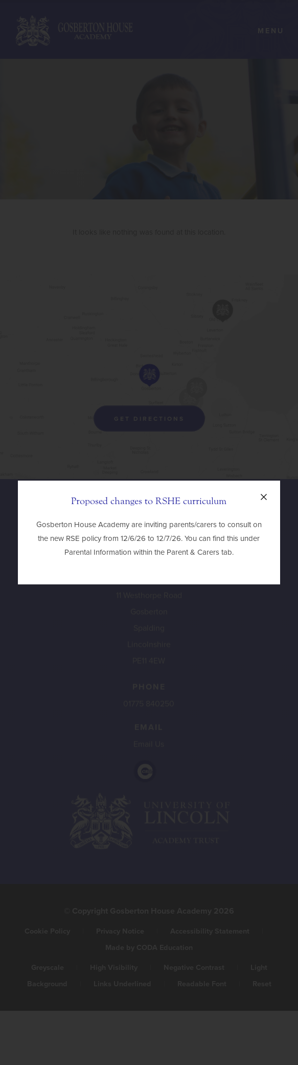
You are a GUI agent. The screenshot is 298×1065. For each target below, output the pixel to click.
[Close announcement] (264, 497)
